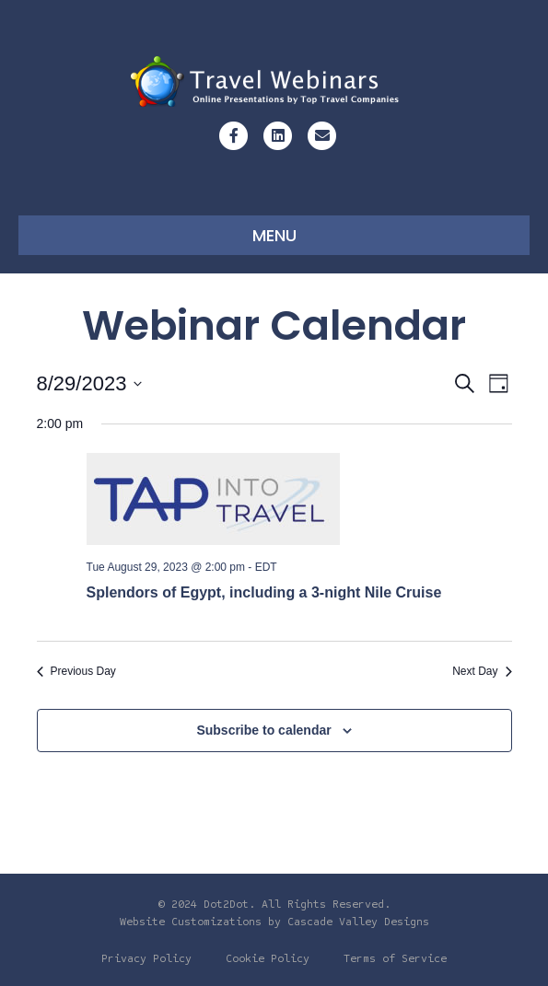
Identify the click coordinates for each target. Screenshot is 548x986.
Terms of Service (395, 958)
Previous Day (76, 671)
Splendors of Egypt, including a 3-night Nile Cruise (264, 592)
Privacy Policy (146, 958)
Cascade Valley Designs (358, 921)
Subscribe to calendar (263, 730)
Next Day (481, 671)
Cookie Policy (267, 958)
